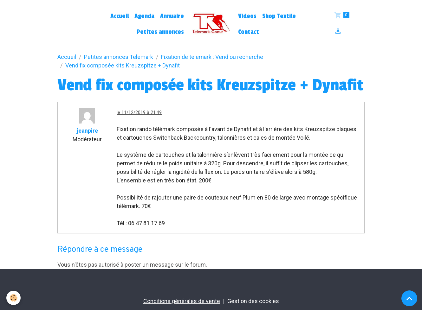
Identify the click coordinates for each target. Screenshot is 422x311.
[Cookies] (13, 298)
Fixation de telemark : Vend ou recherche (212, 57)
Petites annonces (160, 32)
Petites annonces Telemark (118, 57)
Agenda (144, 16)
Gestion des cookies (253, 301)
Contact (248, 32)
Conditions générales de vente (181, 301)
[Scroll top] (409, 298)
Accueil (119, 16)
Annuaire (172, 16)
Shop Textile (279, 16)
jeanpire (87, 130)
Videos (247, 16)
